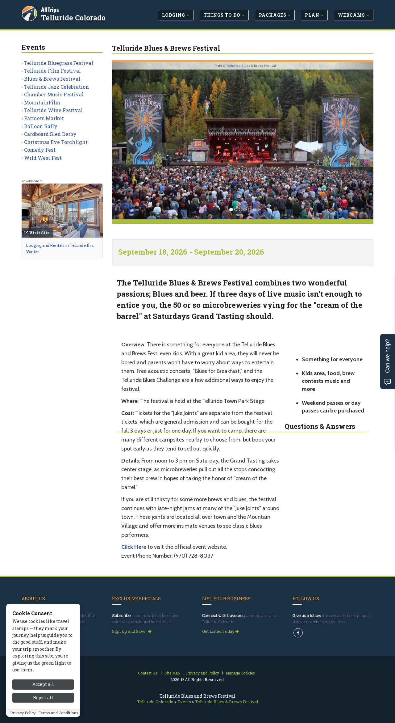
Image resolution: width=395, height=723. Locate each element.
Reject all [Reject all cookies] (43, 700)
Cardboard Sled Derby (50, 134)
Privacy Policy (22, 714)
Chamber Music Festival (54, 94)
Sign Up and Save (132, 631)
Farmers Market (44, 118)
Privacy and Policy (202, 672)
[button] (131, 140)
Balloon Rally (40, 126)
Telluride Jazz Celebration (56, 86)
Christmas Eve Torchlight (56, 142)
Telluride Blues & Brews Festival (251, 65)
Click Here (133, 546)
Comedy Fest (40, 149)
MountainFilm (42, 102)
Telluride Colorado (74, 16)
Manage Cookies (240, 672)
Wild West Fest (43, 157)
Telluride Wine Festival (53, 110)
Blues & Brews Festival (52, 78)
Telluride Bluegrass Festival (58, 63)
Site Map (172, 672)
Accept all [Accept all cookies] (43, 687)
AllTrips (51, 8)
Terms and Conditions (58, 714)
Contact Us (147, 672)
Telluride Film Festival (52, 70)
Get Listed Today (220, 631)
